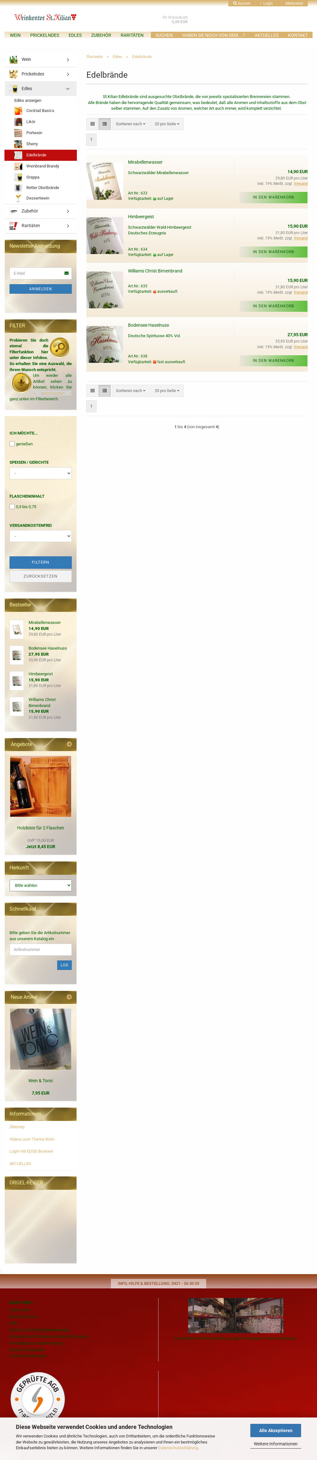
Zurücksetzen (40, 576)
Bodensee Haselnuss (148, 325)
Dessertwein (31, 198)
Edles (75, 35)
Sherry (26, 144)
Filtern (40, 562)
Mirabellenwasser (145, 162)
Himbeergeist (141, 216)
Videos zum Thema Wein (32, 1139)
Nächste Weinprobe (27, 1349)
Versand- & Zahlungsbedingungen (39, 1329)
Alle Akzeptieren (276, 1430)
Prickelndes (44, 35)
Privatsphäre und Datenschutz (36, 1343)
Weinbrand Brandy (36, 166)
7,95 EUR (41, 1093)
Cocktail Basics (34, 111)
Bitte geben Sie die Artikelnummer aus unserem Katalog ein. (40, 935)
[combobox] (131, 124)
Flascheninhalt (27, 496)
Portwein (28, 133)
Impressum (19, 1309)
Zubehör (101, 35)
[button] (92, 124)
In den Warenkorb (273, 197)
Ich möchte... (24, 433)
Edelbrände (30, 155)
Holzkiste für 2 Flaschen (40, 827)
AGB (13, 1323)
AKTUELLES (267, 35)
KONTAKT (298, 35)
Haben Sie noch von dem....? (213, 35)
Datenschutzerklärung (178, 1447)
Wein (15, 35)
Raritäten (132, 35)
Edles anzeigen (27, 100)
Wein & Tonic (40, 1080)
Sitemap (17, 1126)
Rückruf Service (23, 1316)
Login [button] (266, 3)
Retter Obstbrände (36, 188)
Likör (24, 122)
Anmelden (40, 289)
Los (64, 965)
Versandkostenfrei (31, 525)
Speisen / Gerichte (29, 462)
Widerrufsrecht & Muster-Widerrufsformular (48, 1336)
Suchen (164, 35)
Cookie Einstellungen (28, 1355)
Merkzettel (292, 3)
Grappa (26, 177)
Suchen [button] (242, 3)
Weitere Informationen (276, 1443)
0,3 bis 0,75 (23, 506)
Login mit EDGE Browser (31, 1151)
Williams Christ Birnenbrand (155, 270)
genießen (21, 443)
